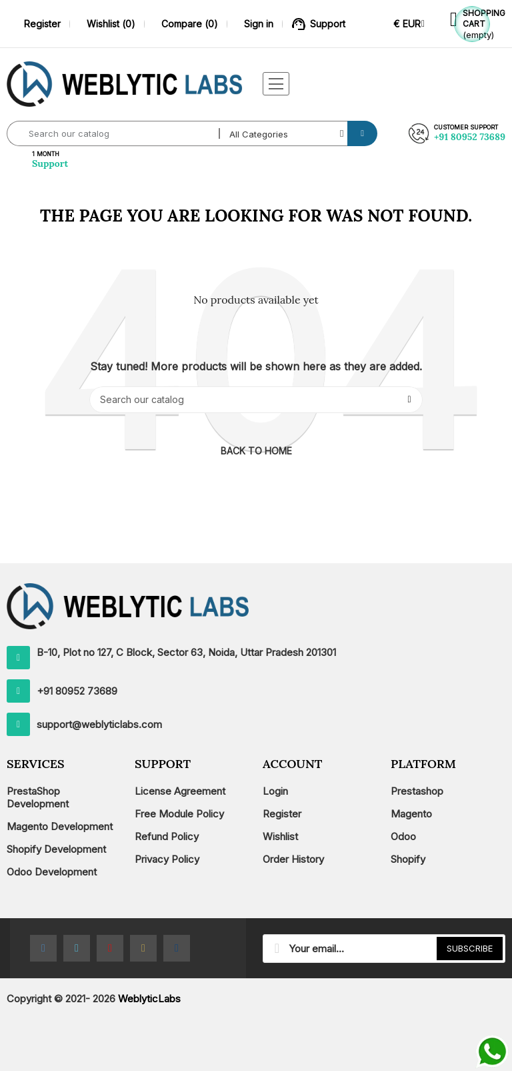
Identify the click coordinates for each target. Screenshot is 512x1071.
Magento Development (60, 826)
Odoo (403, 836)
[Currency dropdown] (409, 23)
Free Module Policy (179, 813)
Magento (411, 813)
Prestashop (417, 791)
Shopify (408, 859)
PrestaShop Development (38, 797)
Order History (293, 859)
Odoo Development (52, 871)
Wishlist (280, 836)
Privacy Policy (167, 859)
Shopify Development (56, 849)
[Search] (256, 399)
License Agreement (180, 791)
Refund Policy (167, 836)
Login (275, 791)
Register (282, 813)
